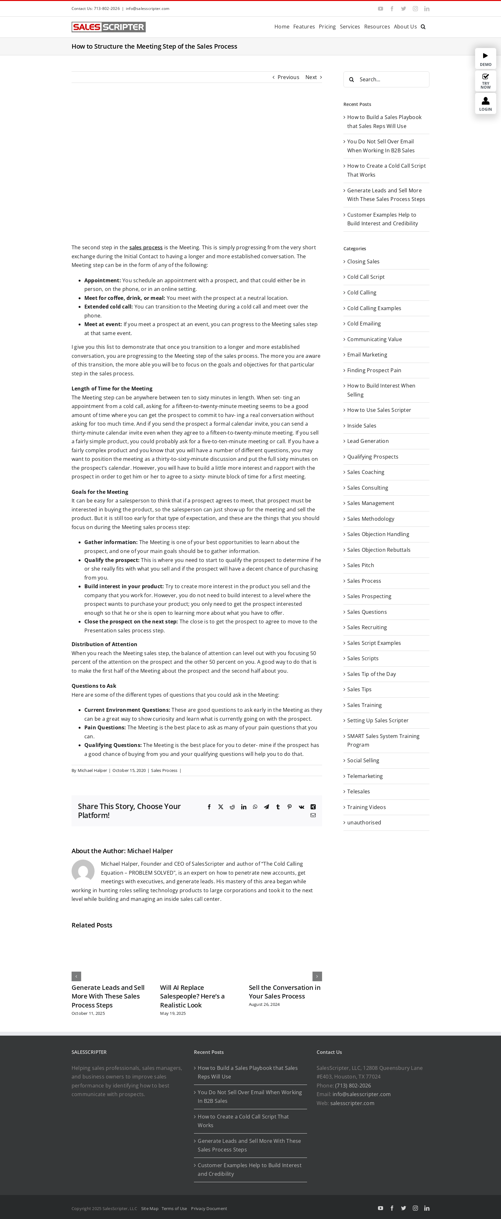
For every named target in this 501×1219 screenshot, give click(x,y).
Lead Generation (368, 441)
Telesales (358, 791)
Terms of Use (175, 1208)
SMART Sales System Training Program (383, 741)
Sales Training (364, 705)
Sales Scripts (363, 658)
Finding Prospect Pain (374, 370)
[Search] (351, 79)
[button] (423, 26)
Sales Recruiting (367, 627)
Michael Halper (92, 770)
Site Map (149, 1208)
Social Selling (363, 760)
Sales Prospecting (369, 596)
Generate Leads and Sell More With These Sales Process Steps (108, 996)
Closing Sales (363, 261)
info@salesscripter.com (147, 8)
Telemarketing (365, 776)
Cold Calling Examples (374, 308)
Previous (288, 77)
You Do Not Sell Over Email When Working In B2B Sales (250, 1097)
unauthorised (364, 822)
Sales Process (164, 770)
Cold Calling (361, 292)
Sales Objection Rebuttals (379, 549)
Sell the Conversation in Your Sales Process (285, 992)
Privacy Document (209, 1208)
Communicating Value (374, 339)
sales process (146, 247)
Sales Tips (359, 689)
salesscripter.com (352, 1103)
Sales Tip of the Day (371, 674)
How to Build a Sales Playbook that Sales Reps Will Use (248, 1072)
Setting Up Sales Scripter (378, 720)
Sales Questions (367, 611)
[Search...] (386, 79)
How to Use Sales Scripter (379, 409)
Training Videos (366, 807)
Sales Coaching (365, 472)
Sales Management (370, 503)
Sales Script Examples (374, 642)
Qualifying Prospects (372, 456)
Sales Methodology (370, 518)
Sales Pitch (360, 565)
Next (311, 77)
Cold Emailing (364, 323)
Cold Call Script (366, 276)
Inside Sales (361, 425)
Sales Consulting (367, 487)
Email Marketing (367, 354)
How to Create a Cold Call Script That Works (243, 1121)
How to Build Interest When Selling (381, 390)
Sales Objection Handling (378, 534)
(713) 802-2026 (353, 1085)
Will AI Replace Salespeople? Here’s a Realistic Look (192, 996)
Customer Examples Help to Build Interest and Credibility (250, 1170)
